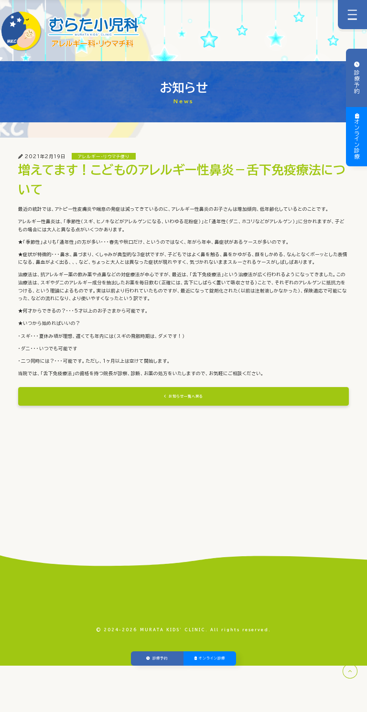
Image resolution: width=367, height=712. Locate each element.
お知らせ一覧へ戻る (186, 432)
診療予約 (356, 81)
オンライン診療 (356, 139)
